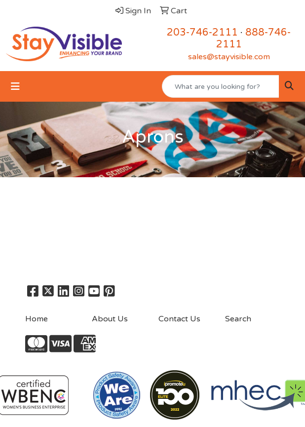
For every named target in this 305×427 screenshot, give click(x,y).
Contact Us (179, 319)
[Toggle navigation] (15, 86)
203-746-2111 (202, 33)
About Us (110, 319)
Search (238, 319)
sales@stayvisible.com (229, 57)
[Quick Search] (220, 86)
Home (36, 319)
